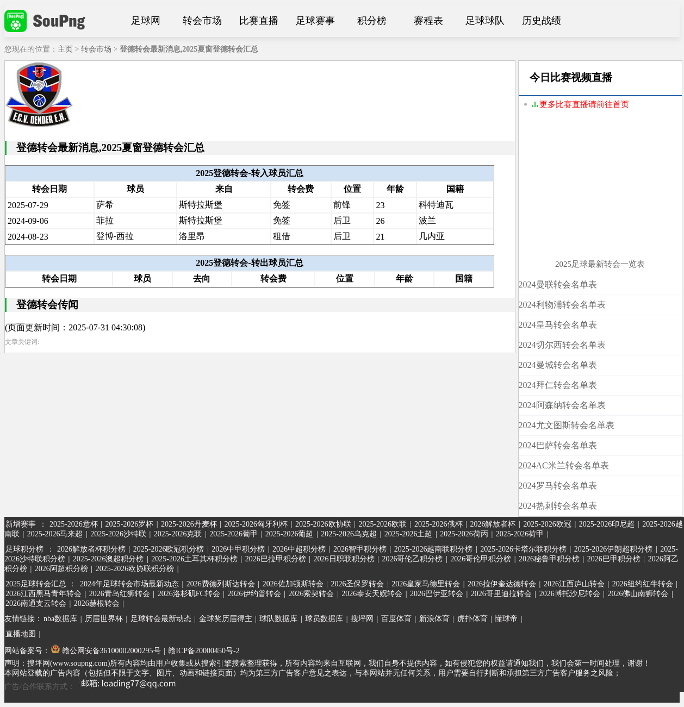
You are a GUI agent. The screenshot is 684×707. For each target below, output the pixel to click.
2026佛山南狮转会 (637, 594)
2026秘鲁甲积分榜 (549, 559)
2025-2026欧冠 (547, 524)
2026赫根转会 (97, 603)
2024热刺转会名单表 (558, 505)
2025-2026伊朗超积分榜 (613, 549)
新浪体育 (434, 619)
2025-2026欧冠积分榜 (168, 549)
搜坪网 (362, 619)
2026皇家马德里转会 (425, 584)
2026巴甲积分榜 (614, 559)
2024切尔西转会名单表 (562, 344)
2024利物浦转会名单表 (562, 304)
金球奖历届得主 (225, 619)
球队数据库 (278, 619)
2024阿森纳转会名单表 (562, 405)
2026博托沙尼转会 (569, 594)
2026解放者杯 (492, 524)
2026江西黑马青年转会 (43, 594)
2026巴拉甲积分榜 (275, 559)
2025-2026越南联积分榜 (433, 549)
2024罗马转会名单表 (558, 485)
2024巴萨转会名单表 (558, 445)
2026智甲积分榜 (360, 549)
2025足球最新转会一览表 (600, 264)
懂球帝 (506, 619)
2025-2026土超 (408, 534)
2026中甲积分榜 (238, 549)
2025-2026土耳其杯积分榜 (194, 559)
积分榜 (372, 20)
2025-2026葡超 (289, 534)
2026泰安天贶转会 (371, 594)
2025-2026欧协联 (323, 524)
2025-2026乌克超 (349, 534)
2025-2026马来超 (55, 534)
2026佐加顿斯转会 (293, 584)
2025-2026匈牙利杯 (256, 524)
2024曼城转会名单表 (558, 365)
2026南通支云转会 (35, 603)
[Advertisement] (600, 191)
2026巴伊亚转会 (436, 594)
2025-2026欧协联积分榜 (135, 569)
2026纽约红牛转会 (642, 584)
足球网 (145, 20)
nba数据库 (60, 619)
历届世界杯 (104, 619)
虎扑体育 (472, 619)
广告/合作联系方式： (94, 687)
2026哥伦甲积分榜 (480, 559)
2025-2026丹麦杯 (189, 524)
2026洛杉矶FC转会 (189, 594)
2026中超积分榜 (299, 549)
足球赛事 (315, 20)
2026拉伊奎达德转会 (502, 584)
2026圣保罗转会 (357, 584)
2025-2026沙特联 (118, 534)
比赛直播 (258, 20)
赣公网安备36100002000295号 (106, 651)
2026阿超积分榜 (61, 569)
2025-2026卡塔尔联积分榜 (523, 549)
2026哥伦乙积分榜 (412, 559)
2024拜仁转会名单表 (558, 385)
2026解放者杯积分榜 (91, 549)
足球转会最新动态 (160, 619)
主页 (65, 49)
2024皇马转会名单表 (558, 324)
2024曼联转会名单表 (558, 284)
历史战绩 (541, 20)
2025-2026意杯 (73, 524)
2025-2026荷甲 (520, 534)
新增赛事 (20, 524)
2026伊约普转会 (254, 594)
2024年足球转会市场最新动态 (129, 584)
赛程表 (428, 20)
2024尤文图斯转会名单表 (566, 425)
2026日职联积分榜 (344, 559)
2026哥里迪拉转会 (501, 594)
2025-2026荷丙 (464, 534)
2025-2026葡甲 (233, 534)
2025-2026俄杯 (438, 524)
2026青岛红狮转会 (119, 594)
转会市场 (202, 20)
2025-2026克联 (178, 534)
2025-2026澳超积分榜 (108, 559)
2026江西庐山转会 (574, 584)
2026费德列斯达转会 (220, 584)
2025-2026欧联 (382, 524)
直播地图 (20, 634)
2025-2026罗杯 (129, 524)
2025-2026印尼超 (607, 524)
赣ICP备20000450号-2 (203, 651)
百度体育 (396, 619)
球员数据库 (324, 619)
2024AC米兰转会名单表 (564, 465)
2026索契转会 (311, 594)
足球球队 (485, 20)
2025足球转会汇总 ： (41, 584)
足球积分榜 (24, 549)
